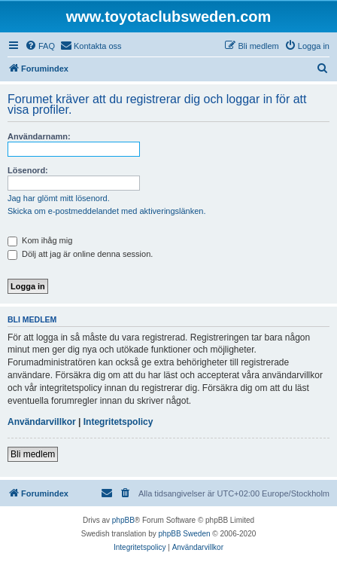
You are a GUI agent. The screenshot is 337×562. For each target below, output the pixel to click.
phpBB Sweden (185, 534)
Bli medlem (33, 454)
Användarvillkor (42, 422)
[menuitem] (40, 46)
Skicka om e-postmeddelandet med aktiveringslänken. (107, 210)
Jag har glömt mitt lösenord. (59, 198)
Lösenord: (28, 170)
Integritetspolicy (118, 422)
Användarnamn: (39, 136)
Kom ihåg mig (40, 240)
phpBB (123, 520)
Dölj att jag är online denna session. (80, 253)
